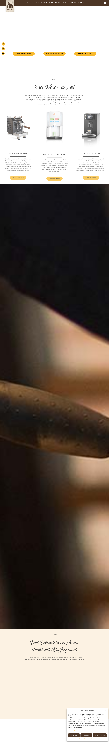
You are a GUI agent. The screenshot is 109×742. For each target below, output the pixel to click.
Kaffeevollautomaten (85, 53)
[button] (106, 710)
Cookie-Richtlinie (79, 738)
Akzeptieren (74, 735)
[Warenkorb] (105, 3)
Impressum (96, 738)
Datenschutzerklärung (89, 738)
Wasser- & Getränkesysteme (54, 53)
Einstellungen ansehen (100, 735)
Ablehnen (86, 735)
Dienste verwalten (72, 730)
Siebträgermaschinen (24, 53)
